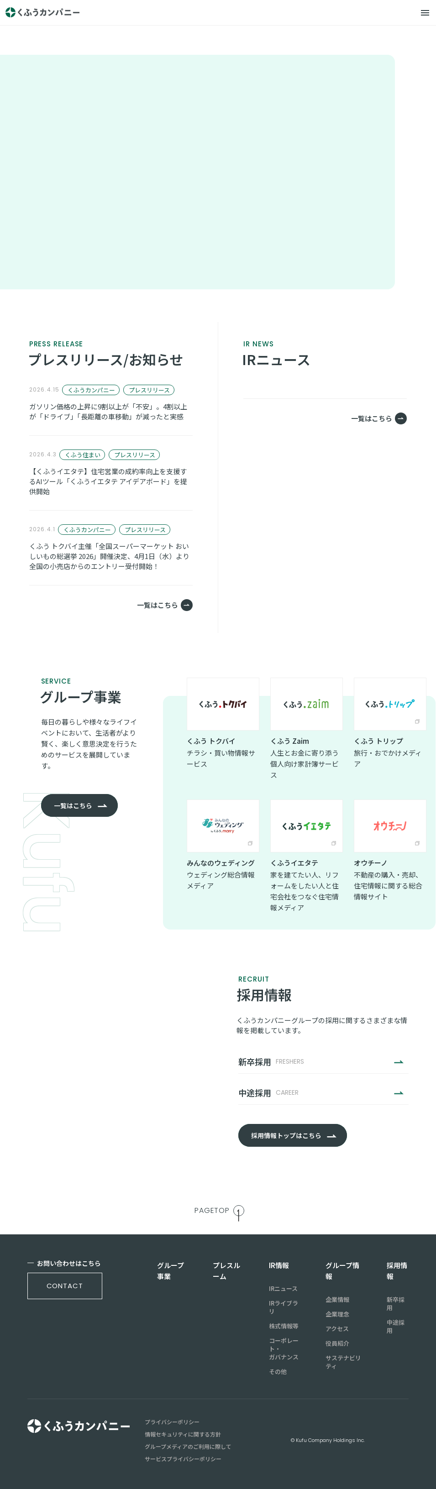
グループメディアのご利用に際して (188, 1446)
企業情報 (337, 1300)
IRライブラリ (283, 1307)
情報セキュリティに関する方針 (183, 1434)
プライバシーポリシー (172, 1422)
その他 (278, 1372)
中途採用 (395, 1326)
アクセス (337, 1329)
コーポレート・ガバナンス (284, 1349)
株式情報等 (284, 1326)
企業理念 (337, 1314)
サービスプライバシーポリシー (183, 1459)
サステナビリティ (343, 1362)
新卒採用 (395, 1304)
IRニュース (283, 1289)
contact (65, 1285)
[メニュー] (425, 12)
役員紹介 (337, 1343)
